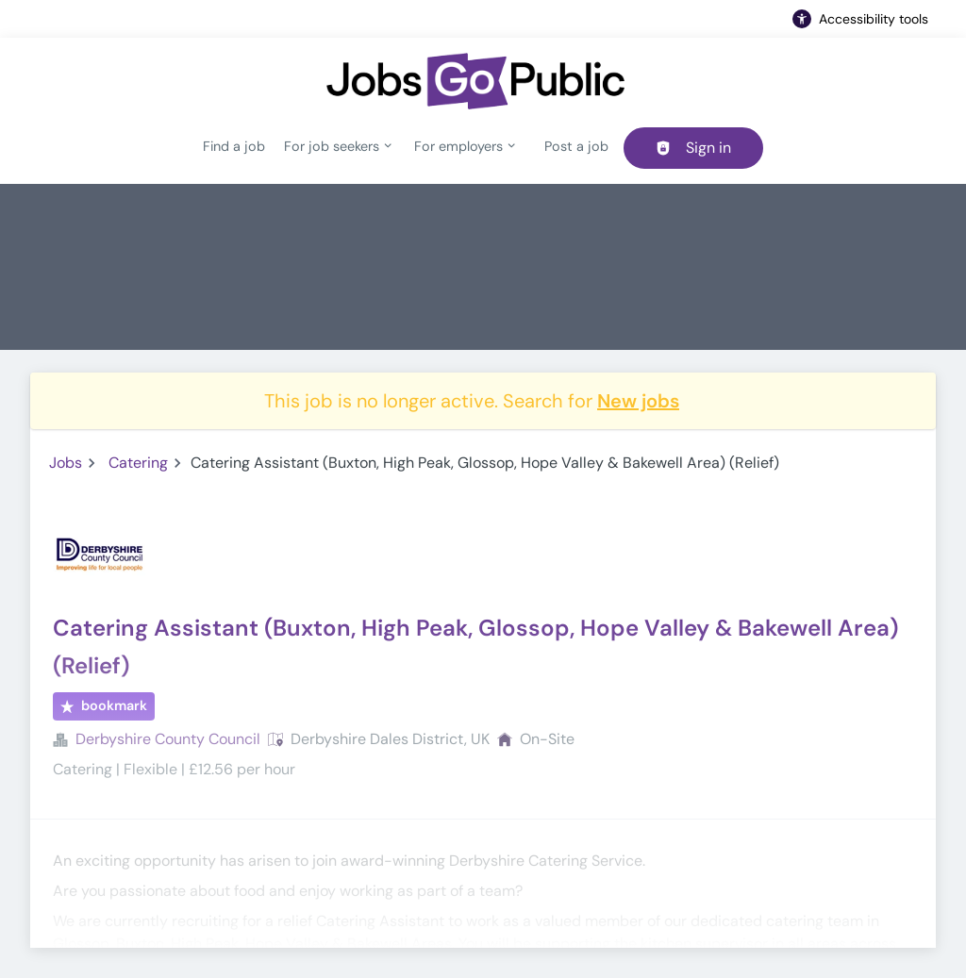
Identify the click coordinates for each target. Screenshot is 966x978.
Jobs (65, 462)
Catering (138, 462)
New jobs (638, 401)
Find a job (234, 146)
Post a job (576, 146)
